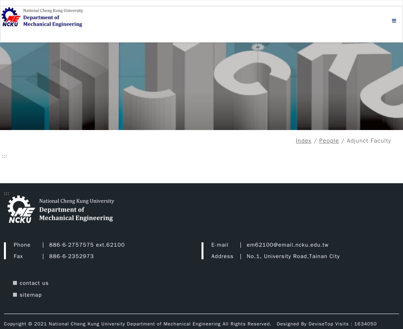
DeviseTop (321, 324)
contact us (34, 283)
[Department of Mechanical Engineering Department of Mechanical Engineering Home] (82, 210)
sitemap (31, 295)
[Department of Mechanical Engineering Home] (53, 18)
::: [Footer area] (6, 193)
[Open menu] (394, 21)
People (329, 140)
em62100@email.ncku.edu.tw (288, 245)
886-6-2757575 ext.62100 (87, 245)
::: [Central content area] (4, 156)
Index (304, 140)
